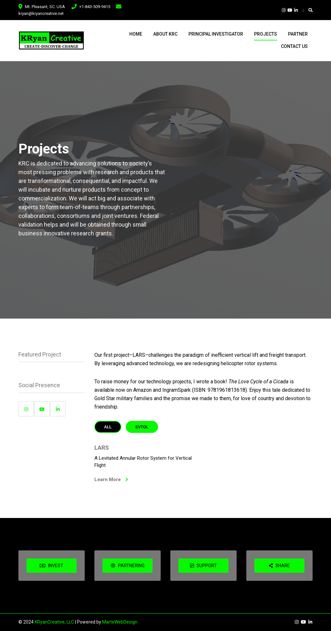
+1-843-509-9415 (94, 6)
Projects (265, 34)
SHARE (279, 565)
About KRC (165, 34)
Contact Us (294, 46)
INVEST (51, 565)
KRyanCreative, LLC (54, 622)
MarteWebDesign (119, 622)
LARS (101, 447)
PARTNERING (127, 565)
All (108, 427)
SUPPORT (203, 565)
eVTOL (141, 427)
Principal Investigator (215, 34)
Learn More (111, 479)
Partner (298, 34)
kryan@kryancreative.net (41, 13)
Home (135, 34)
